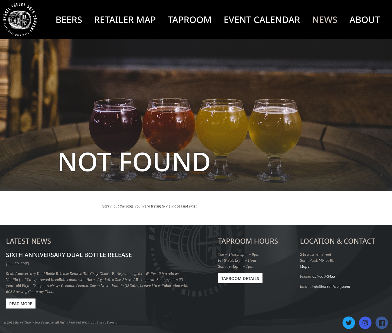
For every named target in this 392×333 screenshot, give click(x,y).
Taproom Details (240, 278)
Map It (305, 266)
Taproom (190, 20)
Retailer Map (125, 20)
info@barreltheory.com (331, 286)
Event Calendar (262, 20)
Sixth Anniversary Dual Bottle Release (69, 254)
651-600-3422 (324, 276)
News (325, 20)
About (365, 20)
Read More (20, 303)
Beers (69, 20)
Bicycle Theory (106, 322)
